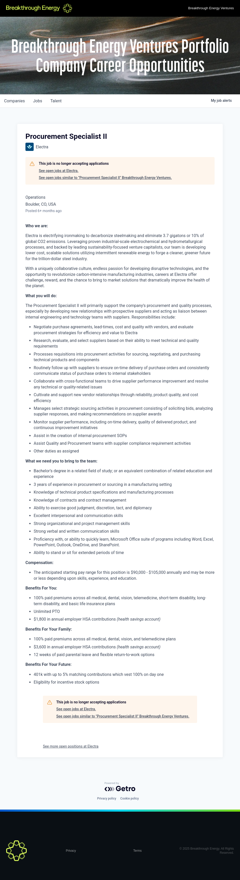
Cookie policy (129, 798)
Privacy (71, 850)
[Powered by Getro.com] (120, 786)
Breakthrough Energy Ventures (211, 8)
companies (14, 100)
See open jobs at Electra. (58, 171)
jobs (37, 100)
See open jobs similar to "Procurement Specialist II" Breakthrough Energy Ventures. (105, 178)
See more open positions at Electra (70, 746)
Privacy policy (106, 798)
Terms (137, 850)
